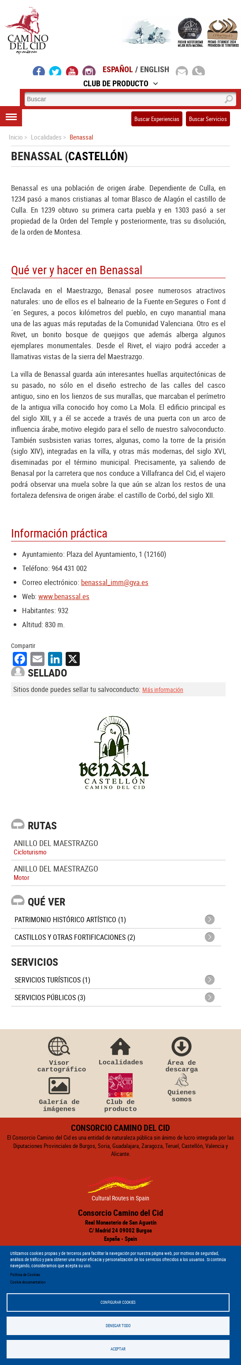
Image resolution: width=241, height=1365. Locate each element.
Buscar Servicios (208, 119)
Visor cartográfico (59, 1054)
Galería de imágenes (59, 1093)
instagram (89, 70)
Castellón (96, 156)
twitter (55, 70)
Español (118, 69)
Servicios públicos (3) (50, 997)
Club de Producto (120, 83)
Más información (162, 689)
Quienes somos (182, 1088)
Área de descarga (182, 1054)
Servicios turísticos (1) (52, 980)
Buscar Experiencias (156, 119)
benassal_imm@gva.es (114, 582)
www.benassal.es (63, 596)
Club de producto (121, 1093)
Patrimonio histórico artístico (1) (70, 919)
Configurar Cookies (118, 1302)
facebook (39, 70)
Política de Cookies (25, 1274)
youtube (72, 70)
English (154, 69)
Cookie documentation (27, 1282)
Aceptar (118, 1349)
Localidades (121, 1050)
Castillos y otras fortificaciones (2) (75, 937)
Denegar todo (118, 1325)
